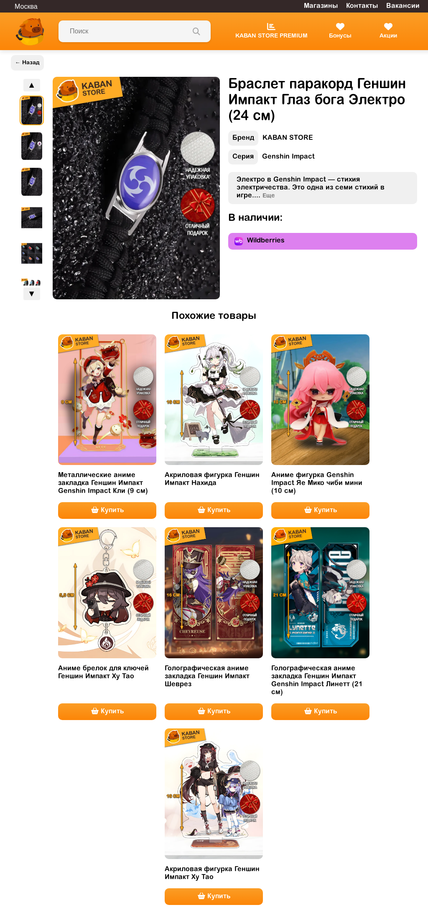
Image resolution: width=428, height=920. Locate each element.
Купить (107, 510)
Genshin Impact (271, 158)
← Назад (27, 63)
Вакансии (403, 6)
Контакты (362, 6)
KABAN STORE (270, 140)
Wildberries (259, 241)
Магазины (321, 6)
